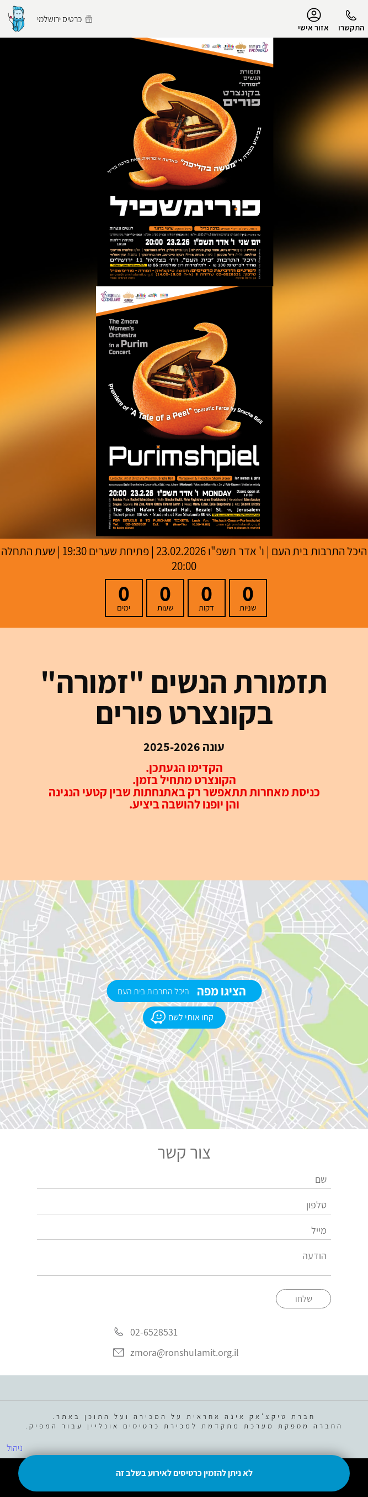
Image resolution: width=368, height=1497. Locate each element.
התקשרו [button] (351, 27)
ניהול (15, 1448)
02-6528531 (154, 1332)
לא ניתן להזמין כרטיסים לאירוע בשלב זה (184, 1473)
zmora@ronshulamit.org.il (184, 1353)
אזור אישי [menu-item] (313, 20)
